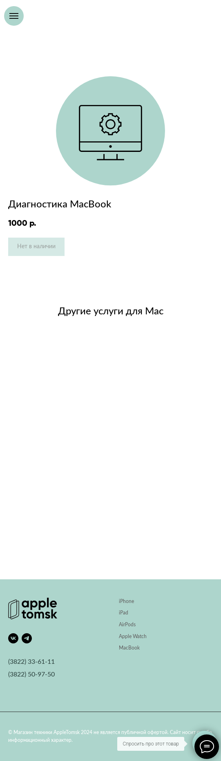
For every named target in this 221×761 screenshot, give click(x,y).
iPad (123, 612)
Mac (123, 647)
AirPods (127, 624)
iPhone (126, 601)
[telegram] (27, 638)
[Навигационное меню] (13, 16)
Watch (140, 636)
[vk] (13, 638)
